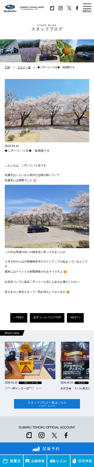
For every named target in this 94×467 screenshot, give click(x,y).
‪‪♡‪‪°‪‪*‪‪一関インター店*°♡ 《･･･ (23, 388)
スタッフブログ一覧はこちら (47, 404)
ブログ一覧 (24, 67)
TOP (8, 67)
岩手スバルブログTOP (47, 317)
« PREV (19, 317)
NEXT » (75, 317)
